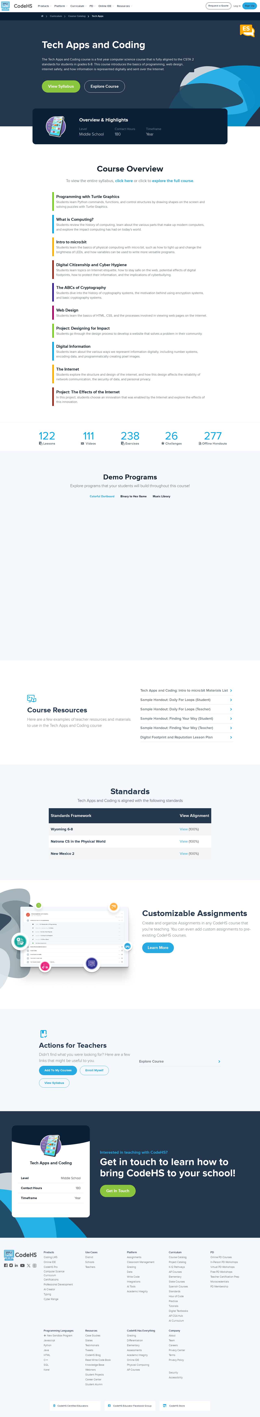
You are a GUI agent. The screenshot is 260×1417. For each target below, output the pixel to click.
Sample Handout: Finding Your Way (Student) (186, 718)
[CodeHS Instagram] (11, 1266)
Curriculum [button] (78, 6)
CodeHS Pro (50, 1267)
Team (172, 1340)
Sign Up (250, 5)
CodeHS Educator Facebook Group (130, 1405)
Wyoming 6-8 (62, 829)
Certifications (51, 1279)
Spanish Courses (178, 1286)
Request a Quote (218, 5)
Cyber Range (51, 1299)
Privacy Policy (176, 1360)
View (184, 829)
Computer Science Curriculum (54, 1273)
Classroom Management (140, 1262)
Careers (173, 1345)
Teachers (90, 1267)
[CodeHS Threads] (34, 1266)
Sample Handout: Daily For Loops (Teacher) (186, 709)
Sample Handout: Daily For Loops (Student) (186, 700)
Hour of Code (176, 1296)
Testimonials (92, 1345)
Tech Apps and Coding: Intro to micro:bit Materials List (186, 690)
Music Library (161, 496)
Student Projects (94, 1374)
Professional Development (58, 1284)
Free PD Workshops (221, 1272)
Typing (47, 1294)
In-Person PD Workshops (224, 1262)
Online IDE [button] (106, 6)
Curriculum (56, 16)
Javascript (49, 1340)
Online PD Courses (221, 1257)
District (89, 1257)
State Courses (177, 1281)
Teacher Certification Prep (224, 1276)
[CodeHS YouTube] (22, 1266)
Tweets (89, 1350)
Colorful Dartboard (102, 496)
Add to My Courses (58, 1070)
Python (47, 1345)
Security (173, 1372)
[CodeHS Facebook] (6, 1266)
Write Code (133, 1276)
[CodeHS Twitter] (29, 1266)
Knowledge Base (94, 1365)
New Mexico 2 (62, 853)
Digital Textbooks (178, 1311)
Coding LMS (50, 1257)
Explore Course (105, 86)
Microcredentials (219, 1281)
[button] (45, 6)
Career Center (93, 1379)
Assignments (134, 1257)
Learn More (158, 947)
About (172, 1335)
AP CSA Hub (176, 1316)
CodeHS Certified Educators (70, 1405)
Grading (131, 1267)
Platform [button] (61, 6)
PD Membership (219, 1286)
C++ (46, 1360)
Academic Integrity (137, 1291)
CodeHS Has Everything (141, 1330)
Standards (174, 1291)
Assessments (134, 1350)
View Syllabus (61, 86)
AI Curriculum (176, 1320)
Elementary (175, 1276)
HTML (47, 1355)
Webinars (90, 1369)
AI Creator (49, 1289)
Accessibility (176, 1377)
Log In (237, 6)
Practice (173, 1301)
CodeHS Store (174, 1405)
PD (212, 1252)
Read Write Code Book (98, 1360)
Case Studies (92, 1335)
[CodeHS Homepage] (18, 6)
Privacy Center (177, 1350)
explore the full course (172, 180)
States (89, 1340)
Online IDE (50, 1262)
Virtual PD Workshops (222, 1267)
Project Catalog (177, 1262)
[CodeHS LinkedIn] (16, 1266)
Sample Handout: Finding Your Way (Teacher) (186, 728)
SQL (46, 1365)
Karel (47, 1369)
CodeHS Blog (93, 1355)
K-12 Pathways (177, 1267)
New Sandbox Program (58, 1335)
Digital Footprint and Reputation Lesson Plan (186, 737)
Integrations (133, 1281)
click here (124, 180)
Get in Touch (117, 1190)
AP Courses (175, 1272)
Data (129, 1272)
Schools (89, 1262)
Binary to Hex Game (133, 496)
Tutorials (173, 1306)
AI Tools (131, 1286)
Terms (172, 1355)
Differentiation (135, 1340)
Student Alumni (94, 1384)
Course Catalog (77, 16)
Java (46, 1350)
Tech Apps (97, 16)
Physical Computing (138, 1365)
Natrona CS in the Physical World (78, 841)
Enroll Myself (94, 1070)
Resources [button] (124, 6)
